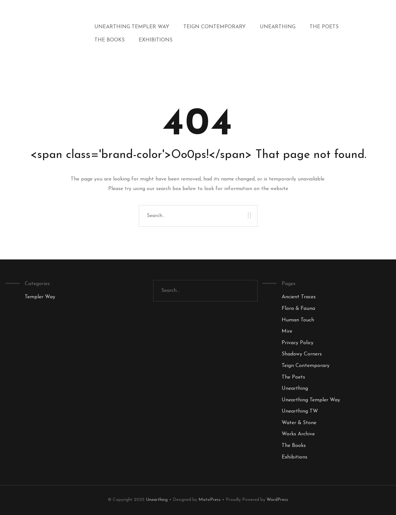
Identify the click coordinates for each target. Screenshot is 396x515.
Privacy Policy (297, 342)
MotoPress (209, 499)
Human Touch (298, 320)
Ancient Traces (299, 297)
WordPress (277, 499)
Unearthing (277, 27)
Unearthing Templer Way (131, 27)
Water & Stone (299, 422)
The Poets (324, 27)
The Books (109, 40)
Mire (287, 331)
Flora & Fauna (298, 308)
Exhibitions (155, 40)
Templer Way (40, 297)
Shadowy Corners (302, 354)
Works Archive (298, 434)
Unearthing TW (300, 411)
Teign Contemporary (214, 27)
